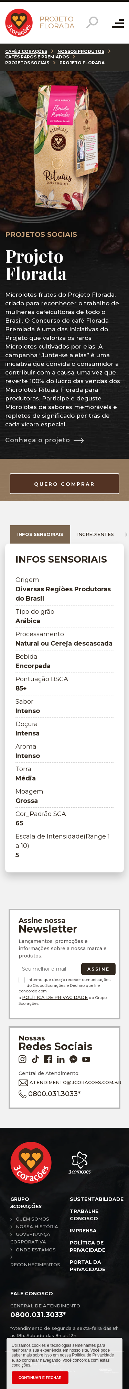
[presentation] (126, 534)
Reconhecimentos (35, 1264)
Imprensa (83, 1231)
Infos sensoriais (40, 534)
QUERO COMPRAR (64, 484)
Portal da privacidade (87, 1265)
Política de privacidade (87, 1246)
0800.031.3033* (49, 1094)
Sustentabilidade (96, 1199)
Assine (98, 969)
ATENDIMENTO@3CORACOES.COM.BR (63, 1083)
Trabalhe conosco (84, 1215)
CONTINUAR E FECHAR (40, 1378)
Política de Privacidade (55, 997)
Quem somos (32, 1219)
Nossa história (37, 1226)
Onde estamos (36, 1249)
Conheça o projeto (37, 440)
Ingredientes (95, 534)
